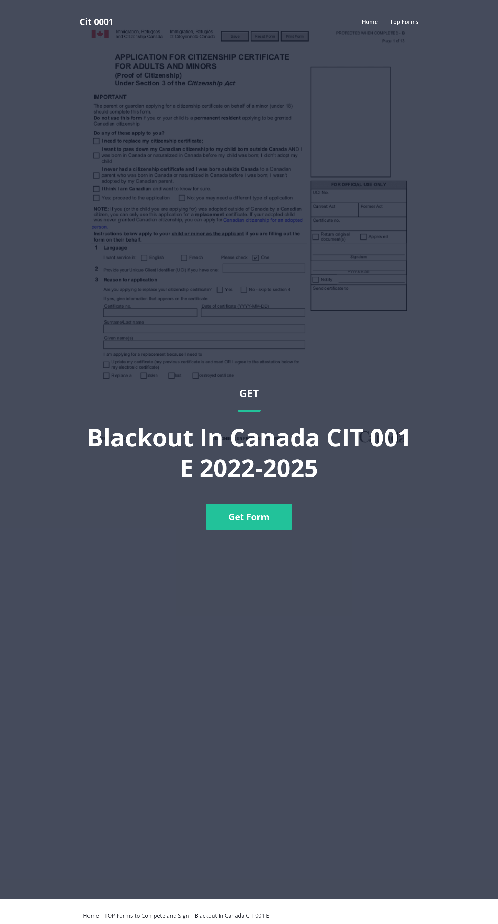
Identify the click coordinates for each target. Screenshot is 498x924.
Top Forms (404, 22)
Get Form (249, 516)
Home (370, 22)
